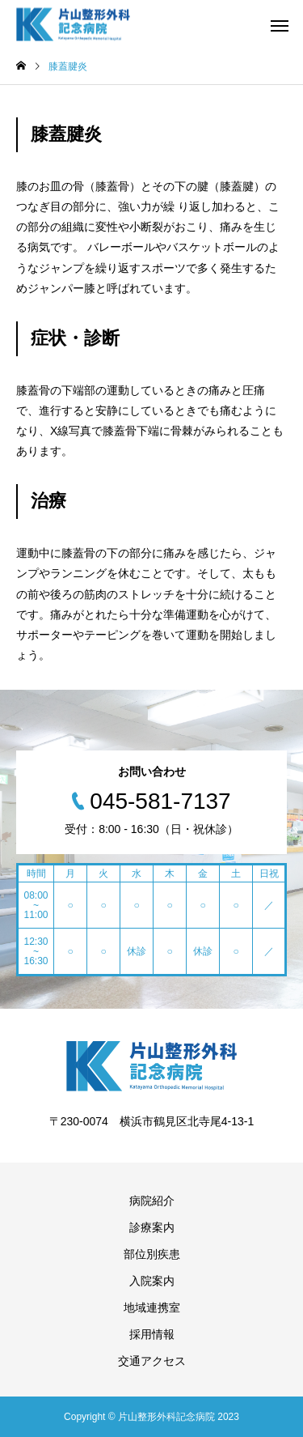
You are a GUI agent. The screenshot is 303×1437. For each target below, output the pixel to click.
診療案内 (152, 1227)
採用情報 (152, 1334)
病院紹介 (152, 1200)
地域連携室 (152, 1307)
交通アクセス (152, 1360)
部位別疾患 (152, 1254)
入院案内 (152, 1280)
